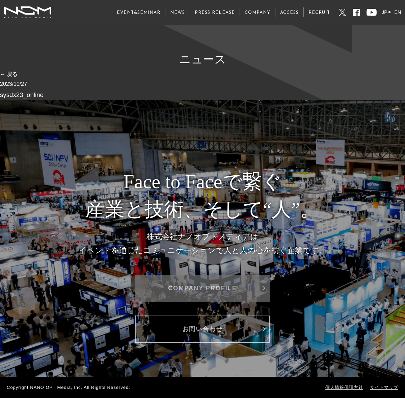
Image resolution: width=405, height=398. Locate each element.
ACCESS (289, 12)
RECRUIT (319, 12)
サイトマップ (384, 387)
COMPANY (257, 12)
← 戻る (9, 74)
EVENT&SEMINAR (138, 12)
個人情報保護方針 (344, 387)
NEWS (177, 12)
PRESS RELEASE (215, 12)
